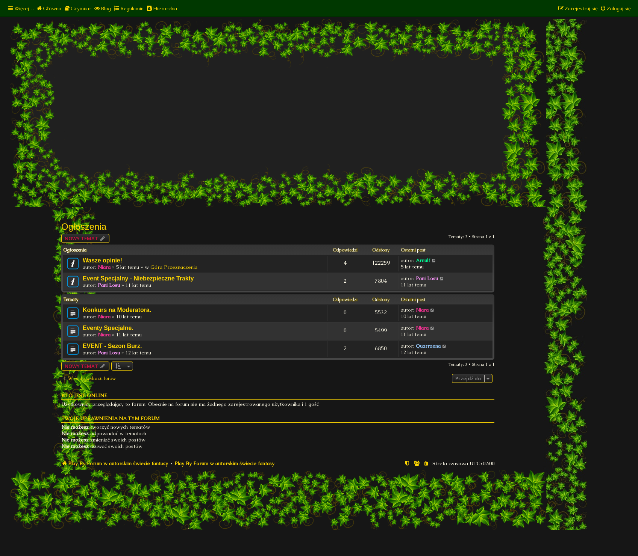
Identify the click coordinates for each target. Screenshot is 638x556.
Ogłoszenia (83, 226)
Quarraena (428, 346)
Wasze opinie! (102, 260)
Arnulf (423, 260)
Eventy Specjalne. (108, 328)
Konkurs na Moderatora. (117, 310)
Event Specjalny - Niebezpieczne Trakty (138, 278)
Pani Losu (109, 285)
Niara (104, 267)
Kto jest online (84, 395)
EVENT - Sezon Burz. (112, 346)
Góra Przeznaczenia (173, 267)
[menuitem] (48, 8)
